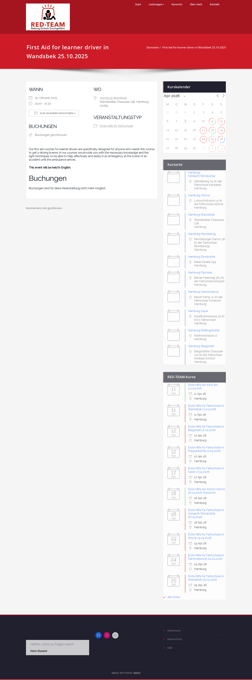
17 (203, 128)
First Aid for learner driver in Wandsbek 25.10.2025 (195, 47)
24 (203, 138)
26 (221, 138)
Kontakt (215, 4)
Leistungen (156, 4)
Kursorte (177, 4)
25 (212, 138)
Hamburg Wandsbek (113, 98)
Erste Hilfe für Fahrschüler (116, 126)
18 (212, 128)
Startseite (154, 47)
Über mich (196, 4)
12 (221, 120)
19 (221, 128)
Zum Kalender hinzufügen (53, 113)
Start (138, 4)
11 (212, 120)
